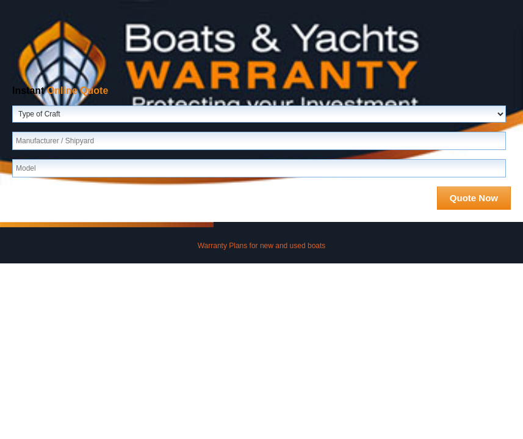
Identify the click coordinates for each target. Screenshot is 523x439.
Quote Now (474, 198)
